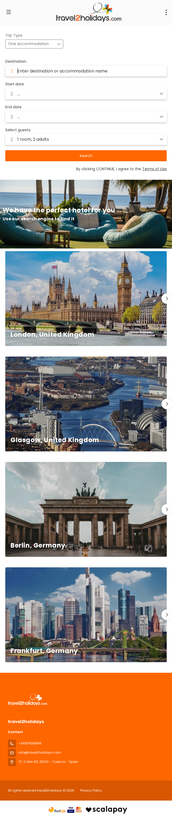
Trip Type (13, 35)
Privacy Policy (91, 790)
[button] (166, 298)
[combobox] (86, 70)
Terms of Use (154, 169)
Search (86, 155)
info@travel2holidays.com (39, 752)
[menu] (166, 12)
